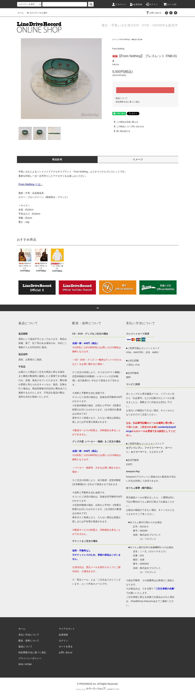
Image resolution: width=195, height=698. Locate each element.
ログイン (151, 4)
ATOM (28, 664)
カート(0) (170, 4)
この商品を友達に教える (125, 122)
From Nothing (125, 39)
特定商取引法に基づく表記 (127, 102)
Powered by (97, 689)
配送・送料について (28, 640)
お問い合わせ (153, 13)
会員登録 (136, 4)
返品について (122, 98)
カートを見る (66, 646)
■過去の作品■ (137, 39)
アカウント (118, 4)
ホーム (21, 13)
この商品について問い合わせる (128, 126)
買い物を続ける (121, 131)
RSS (20, 664)
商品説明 (57, 159)
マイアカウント (67, 628)
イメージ (138, 159)
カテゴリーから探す (37, 13)
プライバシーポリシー (29, 658)
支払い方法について (28, 634)
